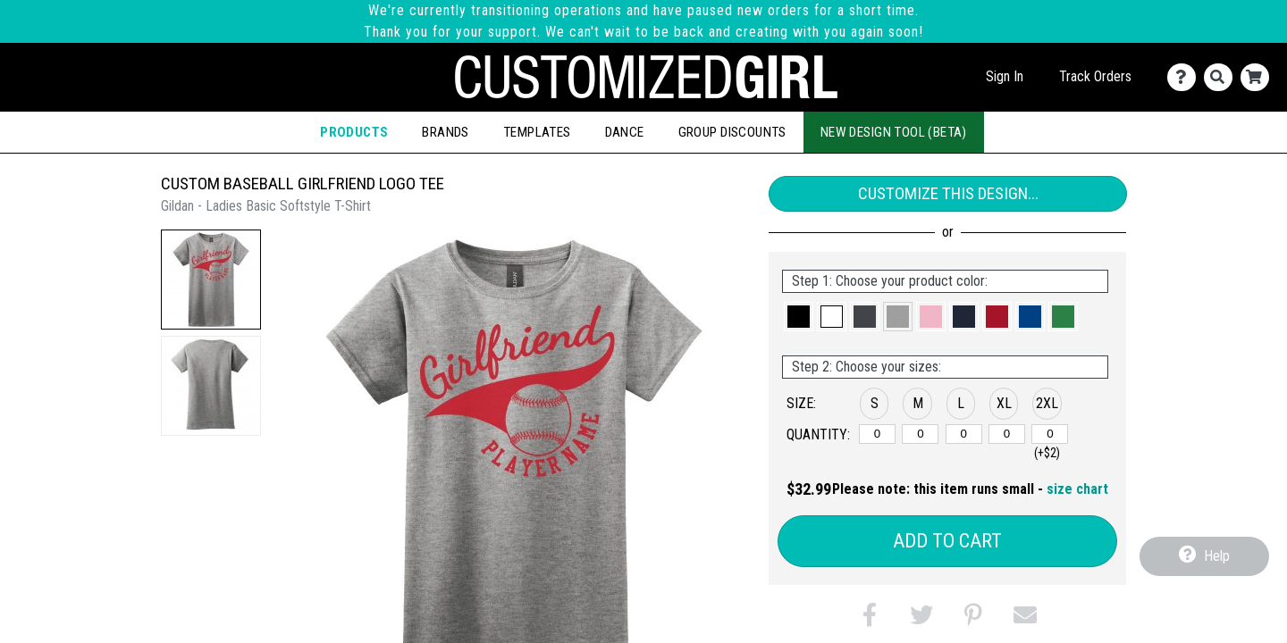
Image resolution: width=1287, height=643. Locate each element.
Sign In (1004, 76)
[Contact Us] (1185, 77)
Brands (445, 132)
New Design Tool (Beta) (893, 132)
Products (354, 132)
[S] (877, 434)
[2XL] (1049, 434)
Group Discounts (732, 132)
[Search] (1222, 77)
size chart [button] (1077, 488)
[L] (964, 434)
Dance (624, 132)
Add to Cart (947, 541)
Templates (537, 132)
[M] (920, 434)
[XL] (1006, 434)
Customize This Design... (948, 193)
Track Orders (1095, 76)
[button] (211, 279)
